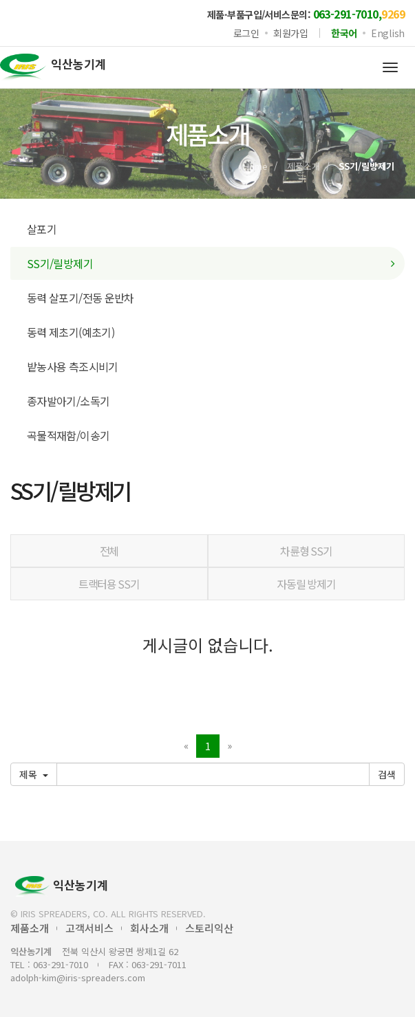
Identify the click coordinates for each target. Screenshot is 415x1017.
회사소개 (149, 928)
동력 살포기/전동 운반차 (80, 297)
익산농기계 (61, 886)
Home (255, 166)
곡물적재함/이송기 (68, 435)
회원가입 (290, 33)
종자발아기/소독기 (68, 401)
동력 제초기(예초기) (70, 332)
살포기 (41, 229)
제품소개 (303, 166)
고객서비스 (89, 928)
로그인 (246, 33)
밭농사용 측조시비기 (72, 366)
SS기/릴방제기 (60, 263)
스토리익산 (209, 928)
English (388, 33)
